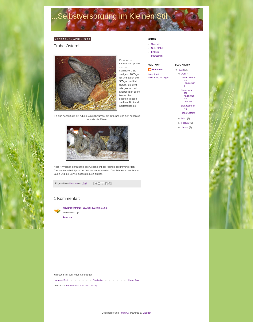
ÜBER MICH (157, 48)
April (183, 73)
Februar (185, 123)
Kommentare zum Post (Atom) (81, 285)
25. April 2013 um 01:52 (95, 208)
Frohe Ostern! (188, 113)
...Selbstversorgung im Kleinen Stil (109, 16)
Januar (185, 127)
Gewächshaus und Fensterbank (188, 81)
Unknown (157, 69)
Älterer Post (133, 280)
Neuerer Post (61, 280)
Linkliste (155, 52)
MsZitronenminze (72, 208)
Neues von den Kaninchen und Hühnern (187, 96)
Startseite (98, 280)
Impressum (156, 55)
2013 (181, 70)
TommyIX (124, 313)
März (184, 118)
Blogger (147, 313)
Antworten (68, 217)
